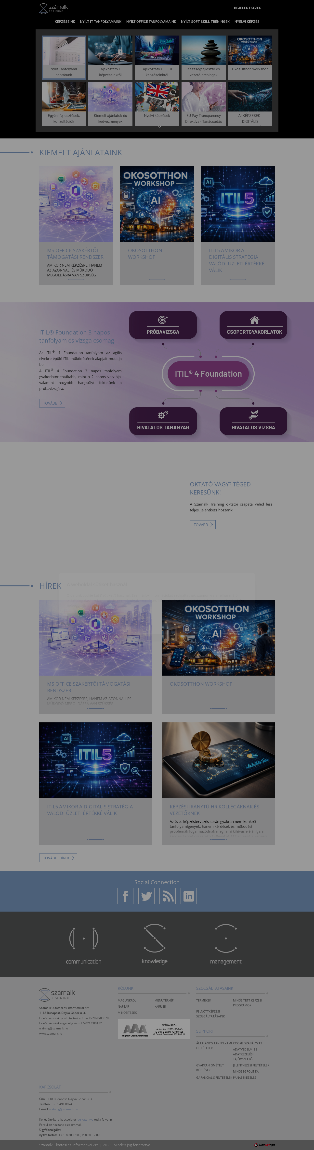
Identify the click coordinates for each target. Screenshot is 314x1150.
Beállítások (128, 591)
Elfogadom (87, 591)
